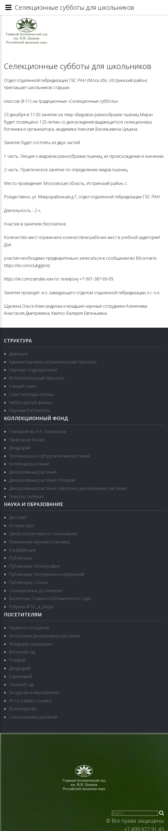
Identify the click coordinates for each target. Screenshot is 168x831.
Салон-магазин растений (33, 717)
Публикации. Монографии (34, 566)
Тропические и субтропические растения (49, 456)
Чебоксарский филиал (30, 402)
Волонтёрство (23, 709)
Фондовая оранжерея (30, 644)
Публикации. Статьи (28, 582)
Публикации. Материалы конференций (46, 574)
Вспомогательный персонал (36, 378)
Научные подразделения (33, 370)
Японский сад (22, 652)
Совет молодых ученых (31, 394)
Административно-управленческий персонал (52, 362)
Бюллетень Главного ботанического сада (50, 598)
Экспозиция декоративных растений (44, 636)
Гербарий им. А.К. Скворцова (37, 431)
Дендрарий (19, 448)
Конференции (22, 550)
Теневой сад (21, 684)
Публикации (20, 558)
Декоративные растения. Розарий (42, 480)
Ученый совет (22, 386)
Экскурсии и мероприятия (34, 692)
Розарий (17, 660)
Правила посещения (29, 628)
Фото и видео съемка (30, 701)
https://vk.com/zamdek (24, 279)
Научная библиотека (29, 410)
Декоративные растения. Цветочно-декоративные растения (67, 488)
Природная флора (26, 439)
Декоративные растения (33, 472)
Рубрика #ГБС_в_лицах (31, 606)
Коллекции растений (29, 464)
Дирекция (18, 354)
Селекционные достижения (35, 590)
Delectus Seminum (26, 496)
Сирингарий (20, 676)
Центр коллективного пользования (43, 534)
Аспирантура (21, 525)
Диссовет (18, 517)
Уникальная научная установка (39, 542)
